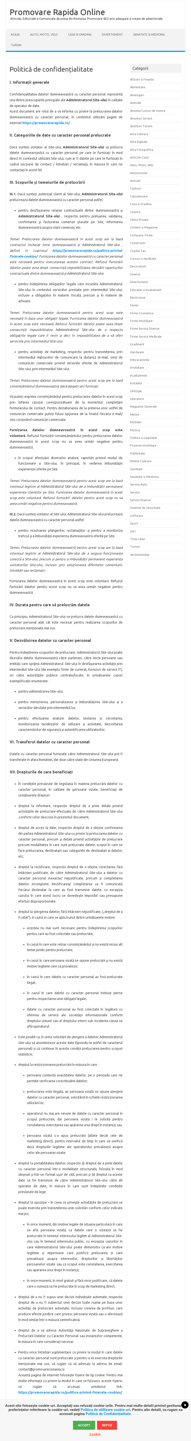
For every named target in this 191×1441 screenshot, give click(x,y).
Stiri (133, 531)
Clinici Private (139, 219)
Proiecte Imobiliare (143, 445)
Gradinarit (137, 344)
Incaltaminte (138, 375)
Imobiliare (137, 367)
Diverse (135, 274)
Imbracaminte (139, 359)
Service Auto (138, 484)
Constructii (137, 243)
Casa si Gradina (80, 34)
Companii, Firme (141, 235)
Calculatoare (139, 196)
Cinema (135, 212)
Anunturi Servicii (141, 118)
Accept (84, 1425)
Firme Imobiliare (141, 320)
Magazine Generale (143, 406)
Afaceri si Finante (142, 79)
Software (136, 515)
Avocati (135, 180)
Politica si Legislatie (143, 437)
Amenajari (137, 95)
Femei (134, 305)
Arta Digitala (138, 141)
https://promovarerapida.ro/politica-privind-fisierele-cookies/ (70, 1392)
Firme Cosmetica (141, 313)
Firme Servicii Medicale (146, 336)
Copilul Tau (138, 251)
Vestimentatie (139, 554)
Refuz (107, 1425)
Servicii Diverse (140, 500)
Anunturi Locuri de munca (147, 110)
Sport (134, 523)
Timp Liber (137, 539)
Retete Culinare (140, 461)
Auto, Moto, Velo (44, 34)
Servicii (135, 492)
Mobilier (136, 422)
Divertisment (112, 34)
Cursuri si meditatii (143, 258)
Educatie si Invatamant (145, 289)
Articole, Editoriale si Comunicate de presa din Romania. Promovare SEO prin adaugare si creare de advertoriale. (86, 18)
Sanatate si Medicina (149, 34)
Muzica (135, 430)
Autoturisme (138, 173)
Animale (135, 102)
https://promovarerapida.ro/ (46, 123)
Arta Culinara (139, 134)
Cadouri (135, 188)
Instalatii (136, 383)
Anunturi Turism (141, 126)
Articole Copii (139, 157)
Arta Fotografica (141, 149)
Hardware (137, 352)
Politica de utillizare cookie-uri (105, 1410)
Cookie (95, 1434)
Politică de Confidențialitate (108, 1414)
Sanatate (136, 469)
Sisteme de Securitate (145, 507)
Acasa (15, 34)
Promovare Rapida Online (57, 11)
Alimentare (137, 87)
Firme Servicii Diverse (144, 328)
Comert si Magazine (144, 227)
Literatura (137, 398)
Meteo (134, 414)
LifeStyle (136, 391)
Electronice (137, 297)
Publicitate (137, 453)
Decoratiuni (138, 266)
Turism (16, 45)
